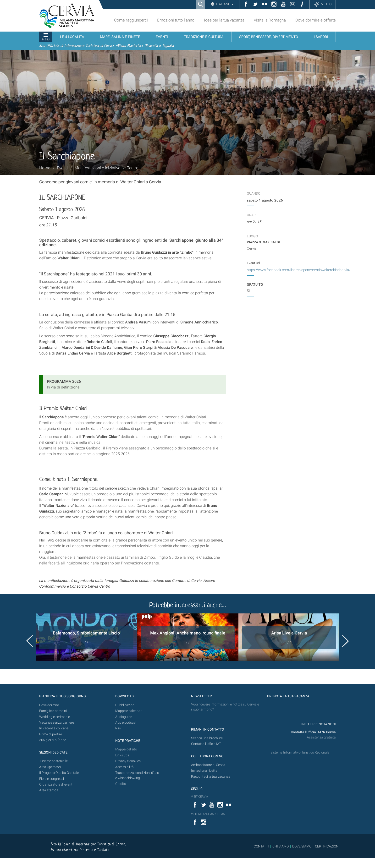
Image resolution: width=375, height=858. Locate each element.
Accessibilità (124, 767)
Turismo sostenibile (53, 761)
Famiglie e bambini (53, 711)
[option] (86, 637)
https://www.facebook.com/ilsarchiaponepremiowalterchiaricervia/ (298, 270)
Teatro (132, 167)
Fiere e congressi (51, 779)
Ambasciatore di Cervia (208, 765)
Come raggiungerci (131, 20)
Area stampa (48, 790)
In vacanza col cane (53, 728)
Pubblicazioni (125, 705)
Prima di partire (50, 734)
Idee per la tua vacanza (224, 20)
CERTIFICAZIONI (327, 846)
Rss (118, 728)
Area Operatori (50, 767)
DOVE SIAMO (301, 846)
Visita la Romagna (270, 20)
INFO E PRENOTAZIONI (318, 724)
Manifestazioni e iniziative (97, 167)
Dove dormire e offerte (315, 20)
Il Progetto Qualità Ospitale (59, 773)
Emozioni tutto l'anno (175, 20)
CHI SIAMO (280, 846)
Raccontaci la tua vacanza (210, 777)
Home (44, 167)
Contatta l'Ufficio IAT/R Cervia (313, 732)
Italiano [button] (224, 4)
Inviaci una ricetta (204, 771)
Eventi (62, 167)
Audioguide (123, 717)
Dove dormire (49, 705)
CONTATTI (261, 846)
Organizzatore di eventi (56, 784)
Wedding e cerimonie (54, 717)
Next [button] (345, 641)
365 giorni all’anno (52, 740)
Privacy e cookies (128, 761)
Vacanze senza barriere (56, 723)
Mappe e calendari (128, 711)
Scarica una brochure (207, 738)
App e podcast (126, 723)
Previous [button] (30, 641)
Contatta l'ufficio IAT (206, 744)
